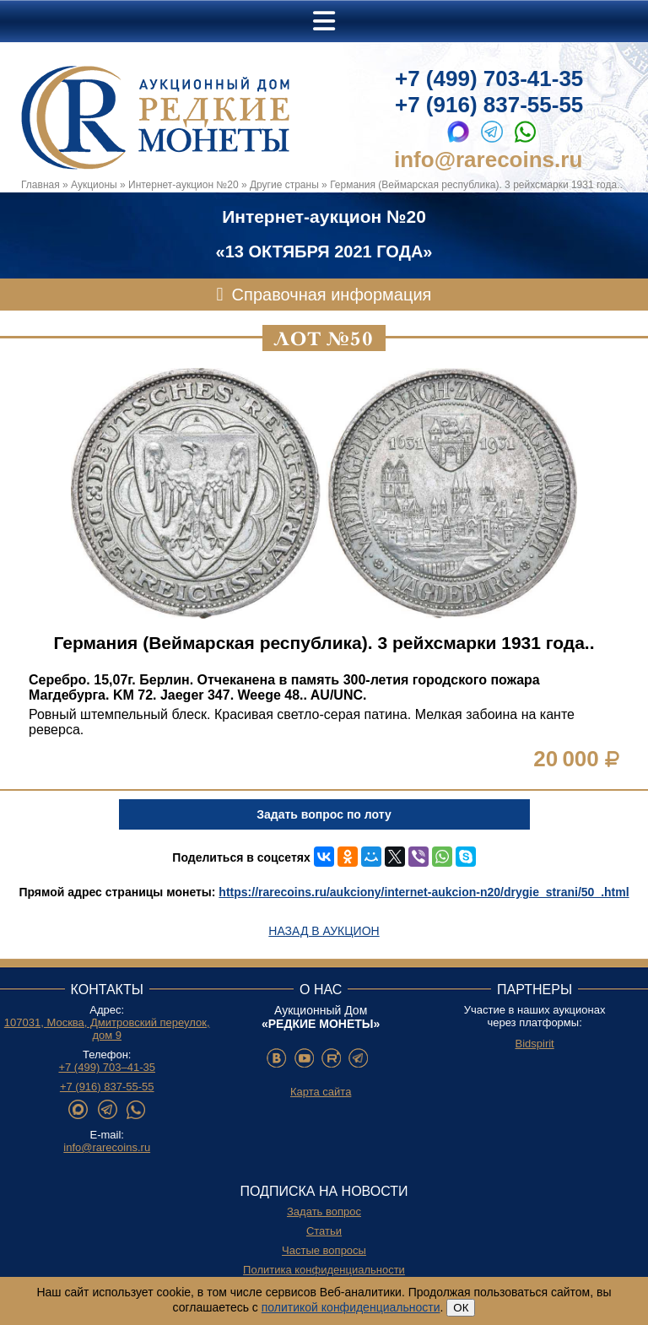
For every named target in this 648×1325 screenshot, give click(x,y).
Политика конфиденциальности (324, 1269)
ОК (460, 1307)
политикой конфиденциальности (351, 1307)
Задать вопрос (324, 1211)
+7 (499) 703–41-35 (106, 1067)
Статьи (324, 1231)
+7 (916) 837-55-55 (489, 104)
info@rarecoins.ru (488, 159)
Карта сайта (320, 1091)
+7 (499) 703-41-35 (489, 78)
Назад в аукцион (323, 931)
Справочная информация (332, 294)
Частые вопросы (324, 1250)
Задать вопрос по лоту (323, 814)
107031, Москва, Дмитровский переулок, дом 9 (107, 1028)
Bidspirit (534, 1043)
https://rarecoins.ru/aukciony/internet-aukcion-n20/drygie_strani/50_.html (424, 892)
